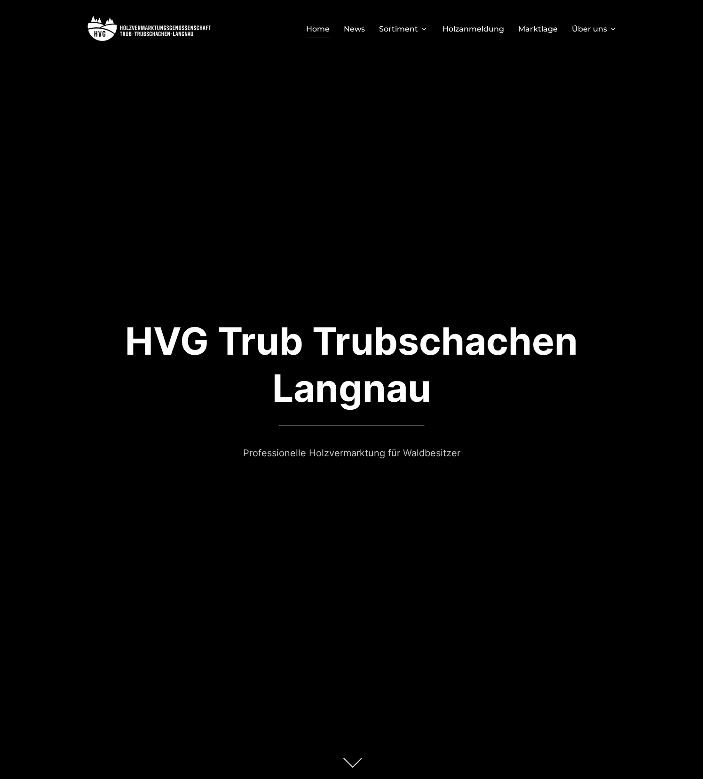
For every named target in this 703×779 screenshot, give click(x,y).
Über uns (594, 28)
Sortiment (403, 28)
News (354, 28)
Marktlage (538, 28)
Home (318, 28)
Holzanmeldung (473, 28)
